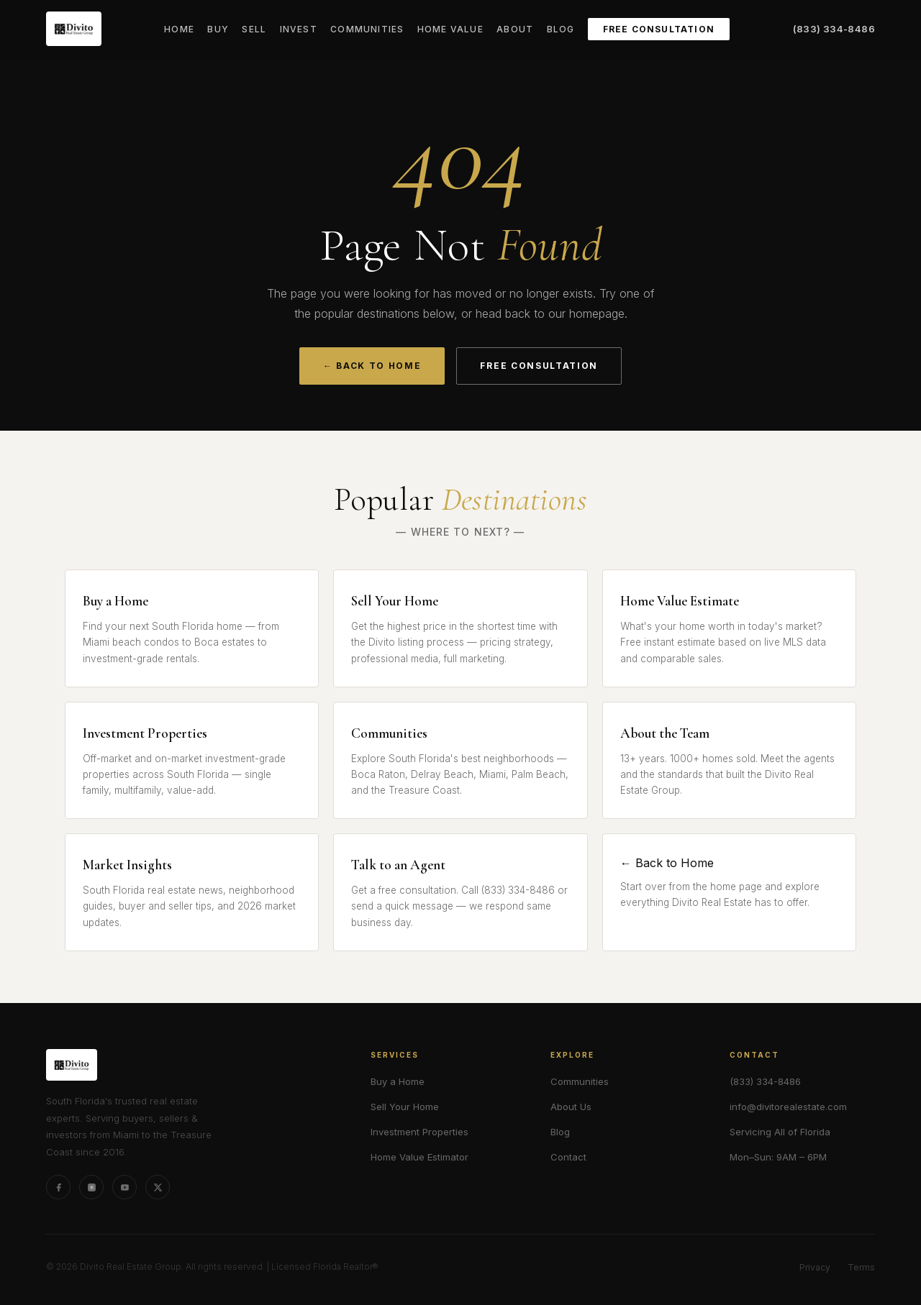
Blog (561, 29)
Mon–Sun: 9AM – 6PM (778, 1157)
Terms (861, 1267)
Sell (254, 29)
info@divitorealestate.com (788, 1106)
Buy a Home (398, 1081)
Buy (218, 29)
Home (179, 29)
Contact (568, 1157)
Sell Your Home (405, 1106)
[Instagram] (91, 1187)
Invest (298, 29)
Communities (367, 29)
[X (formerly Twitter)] (157, 1187)
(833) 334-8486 (834, 29)
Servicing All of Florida (780, 1131)
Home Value (450, 29)
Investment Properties (419, 1131)
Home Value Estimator (419, 1157)
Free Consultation (658, 29)
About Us (570, 1106)
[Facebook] (58, 1187)
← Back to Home (372, 365)
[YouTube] (124, 1187)
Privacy (814, 1267)
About (514, 29)
